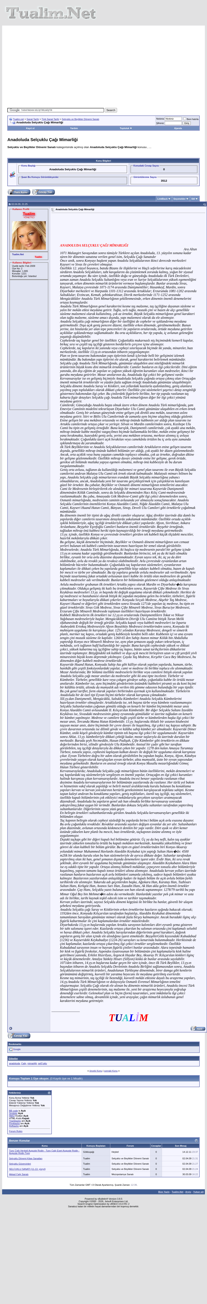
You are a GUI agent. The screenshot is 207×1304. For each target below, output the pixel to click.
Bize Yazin (164, 1192)
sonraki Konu (111, 1071)
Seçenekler (179, 199)
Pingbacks (14, 1123)
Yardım (74, 128)
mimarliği (32, 1063)
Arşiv (188, 1192)
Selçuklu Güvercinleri (20, 1163)
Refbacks (14, 1126)
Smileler (13, 1113)
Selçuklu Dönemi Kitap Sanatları (25, 1158)
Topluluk (126, 128)
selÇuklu (42, 1063)
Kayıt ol (30, 128)
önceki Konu (95, 1071)
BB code (13, 1110)
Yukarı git (198, 1192)
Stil (193, 199)
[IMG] (12, 1116)
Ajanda (178, 128)
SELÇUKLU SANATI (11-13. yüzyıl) (27, 1169)
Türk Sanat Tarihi (50, 119)
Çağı (23, 1063)
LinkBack (162, 199)
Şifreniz (160, 123)
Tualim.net (18, 119)
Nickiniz (160, 118)
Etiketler (13, 1058)
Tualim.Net (177, 1192)
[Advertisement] (84, 65)
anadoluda (14, 1063)
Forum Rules (15, 1131)
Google (16, 1049)
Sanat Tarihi (33, 119)
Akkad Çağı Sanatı (19, 1174)
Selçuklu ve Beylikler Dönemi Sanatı (80, 119)
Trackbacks (15, 1121)
